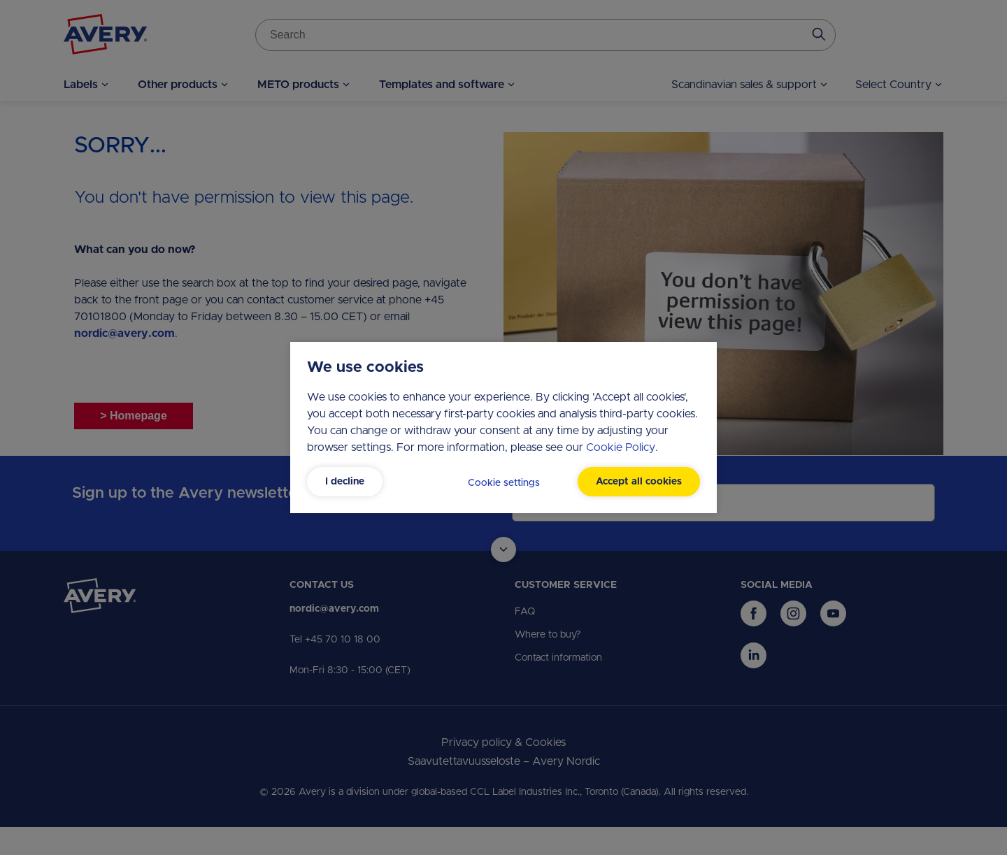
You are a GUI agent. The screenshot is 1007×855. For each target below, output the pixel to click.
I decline (344, 482)
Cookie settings (504, 483)
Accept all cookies (639, 482)
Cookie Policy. (622, 447)
